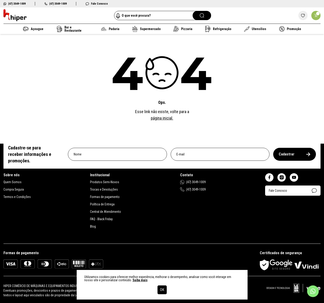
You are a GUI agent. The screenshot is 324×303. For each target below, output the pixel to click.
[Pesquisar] (202, 15)
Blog (93, 226)
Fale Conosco (96, 3)
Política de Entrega (102, 204)
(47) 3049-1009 (14, 3)
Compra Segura (13, 189)
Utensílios (255, 29)
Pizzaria (183, 29)
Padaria (110, 29)
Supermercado (146, 29)
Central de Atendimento (105, 211)
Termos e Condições (17, 197)
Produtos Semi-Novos (104, 182)
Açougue (33, 29)
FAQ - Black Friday (101, 219)
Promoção (290, 29)
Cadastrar (294, 154)
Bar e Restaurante (69, 29)
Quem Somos (12, 182)
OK (162, 290)
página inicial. (162, 118)
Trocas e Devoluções (104, 189)
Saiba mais (140, 280)
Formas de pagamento (105, 197)
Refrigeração (218, 29)
